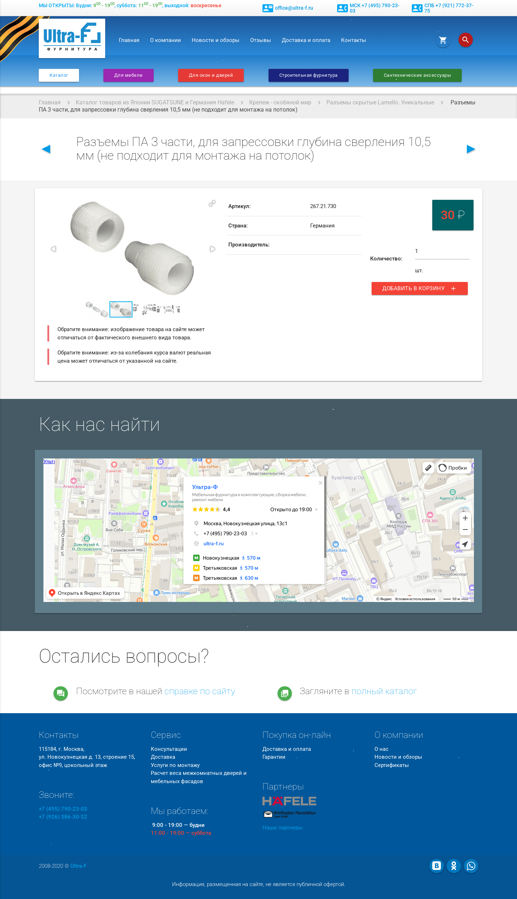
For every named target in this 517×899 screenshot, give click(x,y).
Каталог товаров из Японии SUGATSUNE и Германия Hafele (155, 102)
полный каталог (384, 691)
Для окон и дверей (211, 75)
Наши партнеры (282, 827)
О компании (165, 40)
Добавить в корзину (419, 288)
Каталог (59, 75)
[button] (212, 203)
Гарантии (273, 757)
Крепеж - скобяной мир (280, 102)
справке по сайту (199, 691)
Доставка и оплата (306, 40)
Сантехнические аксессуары (417, 75)
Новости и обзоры (215, 40)
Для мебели (128, 75)
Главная (129, 40)
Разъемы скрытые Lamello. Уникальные (380, 102)
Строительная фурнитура (308, 75)
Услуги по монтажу (175, 765)
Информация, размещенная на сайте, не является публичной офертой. (258, 884)
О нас (381, 749)
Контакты (353, 40)
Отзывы (260, 40)
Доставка (163, 757)
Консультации (169, 749)
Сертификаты (391, 765)
